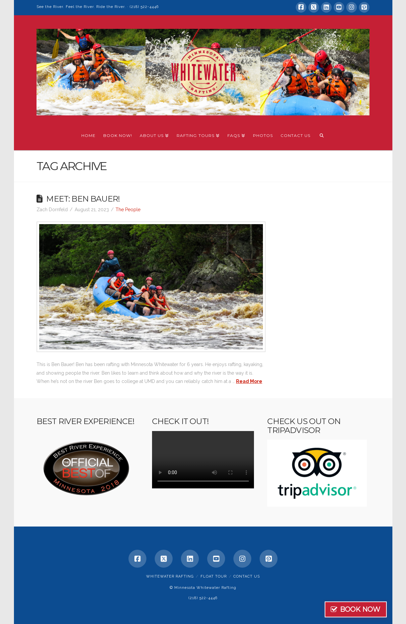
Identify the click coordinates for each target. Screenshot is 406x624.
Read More (249, 381)
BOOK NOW (373, 609)
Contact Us (246, 576)
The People (128, 209)
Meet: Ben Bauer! (83, 199)
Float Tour (214, 576)
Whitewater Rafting (170, 576)
